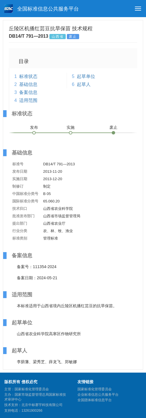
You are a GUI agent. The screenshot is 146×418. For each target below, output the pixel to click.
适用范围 (28, 100)
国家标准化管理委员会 (94, 389)
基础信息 (28, 84)
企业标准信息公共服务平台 (98, 395)
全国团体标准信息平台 (94, 400)
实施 (71, 127)
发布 (34, 127)
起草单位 (86, 76)
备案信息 (28, 92)
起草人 (84, 84)
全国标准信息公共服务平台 (41, 8)
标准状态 (28, 76)
